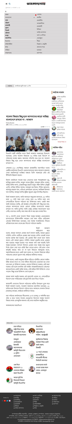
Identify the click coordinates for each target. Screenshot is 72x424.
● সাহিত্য (54, 398)
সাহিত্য (7, 50)
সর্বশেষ (38, 15)
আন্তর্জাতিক (40, 23)
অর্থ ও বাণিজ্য (41, 35)
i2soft (52, 421)
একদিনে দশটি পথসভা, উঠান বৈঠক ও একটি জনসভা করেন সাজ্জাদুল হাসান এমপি (59, 121)
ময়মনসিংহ (8, 38)
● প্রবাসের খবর (56, 395)
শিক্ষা (38, 41)
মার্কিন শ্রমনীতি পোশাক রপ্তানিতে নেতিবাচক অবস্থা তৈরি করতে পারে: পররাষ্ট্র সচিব (59, 101)
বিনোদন (7, 41)
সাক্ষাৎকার (8, 53)
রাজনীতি (39, 20)
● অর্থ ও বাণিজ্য (37, 395)
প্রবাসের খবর (41, 47)
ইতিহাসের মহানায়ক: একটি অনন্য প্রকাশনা (58, 189)
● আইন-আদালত (19, 408)
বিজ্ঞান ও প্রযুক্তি (42, 44)
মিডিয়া (39, 29)
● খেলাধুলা (36, 398)
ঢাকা (6, 20)
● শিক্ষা (35, 402)
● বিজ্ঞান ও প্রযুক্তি (38, 406)
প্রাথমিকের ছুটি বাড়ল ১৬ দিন (23, 86)
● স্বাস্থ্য (35, 408)
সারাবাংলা (8, 17)
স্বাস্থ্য (6, 47)
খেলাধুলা (39, 38)
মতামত (39, 50)
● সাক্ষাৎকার (55, 402)
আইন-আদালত (41, 32)
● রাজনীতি (17, 400)
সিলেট (7, 30)
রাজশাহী (7, 25)
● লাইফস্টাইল (37, 404)
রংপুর (6, 35)
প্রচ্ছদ (6, 14)
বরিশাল (7, 33)
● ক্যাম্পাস (55, 404)
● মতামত (54, 400)
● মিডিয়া (16, 406)
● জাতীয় (16, 398)
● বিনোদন (36, 400)
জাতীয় (39, 17)
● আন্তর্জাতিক (18, 402)
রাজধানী (39, 26)
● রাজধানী (17, 404)
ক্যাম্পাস (39, 53)
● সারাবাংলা (17, 395)
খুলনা (7, 28)
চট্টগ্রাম (7, 22)
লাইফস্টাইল (8, 44)
